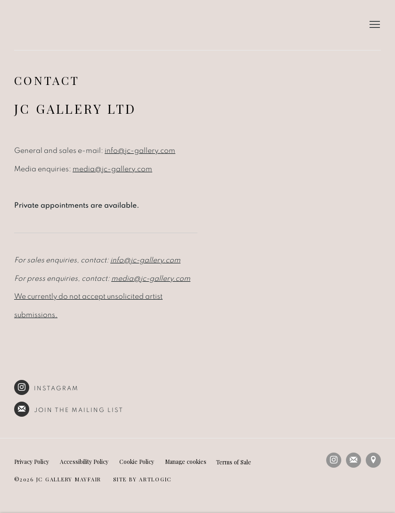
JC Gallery (66, 25)
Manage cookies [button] (185, 461)
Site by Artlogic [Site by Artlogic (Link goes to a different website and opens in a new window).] (142, 479)
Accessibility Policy (84, 461)
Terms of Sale (233, 462)
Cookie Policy (136, 461)
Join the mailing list (69, 409)
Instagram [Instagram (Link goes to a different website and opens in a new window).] (46, 387)
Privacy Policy (31, 461)
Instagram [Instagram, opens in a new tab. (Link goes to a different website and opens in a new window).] (333, 460)
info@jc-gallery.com (140, 150)
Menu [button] (374, 25)
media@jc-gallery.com (112, 169)
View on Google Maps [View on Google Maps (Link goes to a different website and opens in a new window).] (373, 460)
